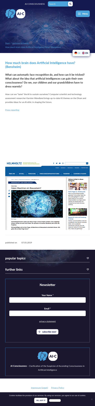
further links (14, 269)
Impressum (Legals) (39, 387)
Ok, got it (40, 400)
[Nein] (91, 399)
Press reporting (12, 110)
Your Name (48, 295)
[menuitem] (77, 53)
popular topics (15, 258)
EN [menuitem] (86, 53)
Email (47, 308)
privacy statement (47, 321)
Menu (85, 13)
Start (7, 43)
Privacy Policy (57, 387)
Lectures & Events (20, 43)
